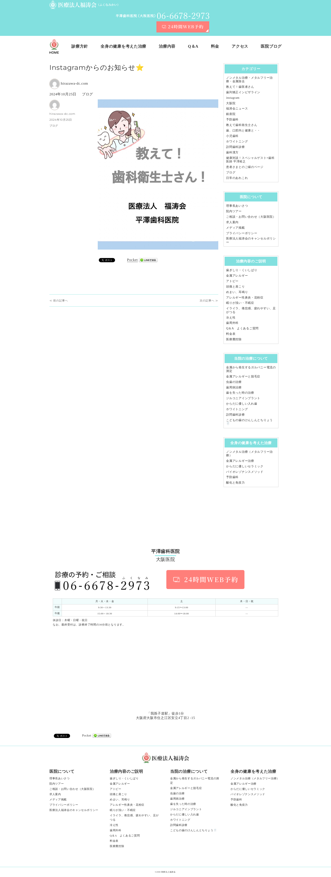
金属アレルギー (237, 275)
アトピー (232, 281)
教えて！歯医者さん (240, 86)
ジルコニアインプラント (243, 398)
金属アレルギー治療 (240, 460)
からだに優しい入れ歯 (241, 403)
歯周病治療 (234, 387)
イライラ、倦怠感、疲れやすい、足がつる (134, 817)
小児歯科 (232, 136)
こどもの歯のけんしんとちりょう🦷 (193, 830)
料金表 (230, 333)
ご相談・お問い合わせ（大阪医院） (251, 216)
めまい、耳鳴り (237, 292)
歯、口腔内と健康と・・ (243, 130)
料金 (215, 46)
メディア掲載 (235, 227)
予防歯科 (232, 119)
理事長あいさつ (237, 205)
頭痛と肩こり (235, 286)
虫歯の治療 (234, 382)
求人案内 (232, 222)
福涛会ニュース (237, 108)
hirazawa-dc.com (74, 83)
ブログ (87, 94)
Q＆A (193, 46)
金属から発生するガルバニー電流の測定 (194, 780)
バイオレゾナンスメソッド (244, 471)
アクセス (240, 46)
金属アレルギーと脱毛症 (243, 376)
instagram (232, 97)
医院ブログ (271, 46)
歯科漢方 (232, 152)
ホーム (54, 46)
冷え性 (230, 317)
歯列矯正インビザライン (243, 92)
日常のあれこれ (237, 178)
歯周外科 (232, 322)
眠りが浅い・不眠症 (240, 302)
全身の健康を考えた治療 (123, 46)
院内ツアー (234, 211)
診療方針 (79, 46)
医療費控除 (234, 339)
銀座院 (230, 114)
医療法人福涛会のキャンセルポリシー (73, 810)
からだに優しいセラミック (244, 466)
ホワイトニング (237, 141)
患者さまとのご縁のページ (244, 167)
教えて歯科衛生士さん (241, 125)
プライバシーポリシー (241, 233)
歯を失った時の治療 (240, 392)
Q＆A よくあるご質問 (242, 328)
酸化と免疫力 (235, 482)
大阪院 (230, 103)
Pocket (132, 260)
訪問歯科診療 (235, 147)
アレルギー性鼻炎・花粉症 (244, 297)
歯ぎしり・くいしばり (241, 270)
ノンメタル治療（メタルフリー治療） (255, 778)
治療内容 (167, 46)
